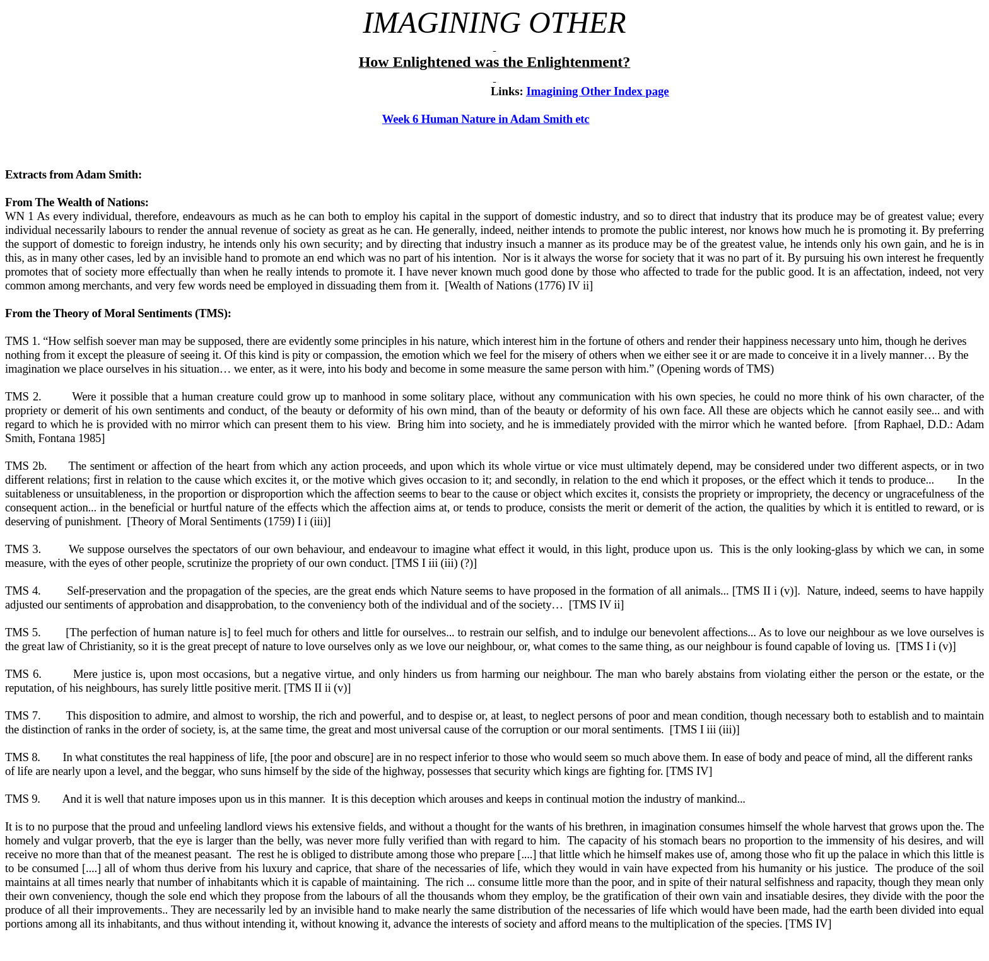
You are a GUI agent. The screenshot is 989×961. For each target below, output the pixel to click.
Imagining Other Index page (597, 91)
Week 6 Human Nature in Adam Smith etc (486, 118)
